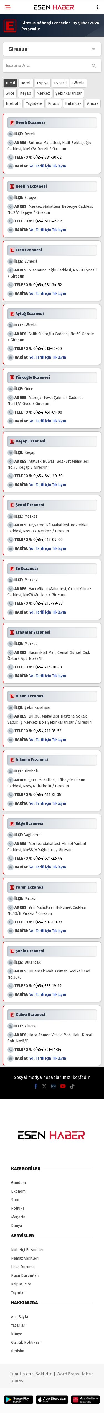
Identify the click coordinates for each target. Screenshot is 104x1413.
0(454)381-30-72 (47, 157)
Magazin (18, 1217)
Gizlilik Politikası (25, 1342)
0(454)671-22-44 (47, 858)
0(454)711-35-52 (47, 731)
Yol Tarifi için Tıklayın (47, 166)
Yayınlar (18, 1292)
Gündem (18, 1182)
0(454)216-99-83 (48, 603)
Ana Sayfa (19, 1317)
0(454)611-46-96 (48, 221)
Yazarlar (18, 1325)
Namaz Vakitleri (25, 1258)
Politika (17, 1208)
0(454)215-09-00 (48, 539)
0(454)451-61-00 (47, 412)
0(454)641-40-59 (48, 476)
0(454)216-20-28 (47, 667)
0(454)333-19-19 (47, 985)
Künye (16, 1334)
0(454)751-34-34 (47, 1049)
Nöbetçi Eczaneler (27, 1249)
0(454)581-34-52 (47, 284)
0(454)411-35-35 (47, 794)
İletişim (17, 1351)
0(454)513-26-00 (47, 348)
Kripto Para (21, 1284)
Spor (15, 1200)
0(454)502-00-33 (47, 922)
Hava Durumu (23, 1267)
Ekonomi (18, 1191)
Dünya (16, 1225)
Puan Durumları (25, 1275)
